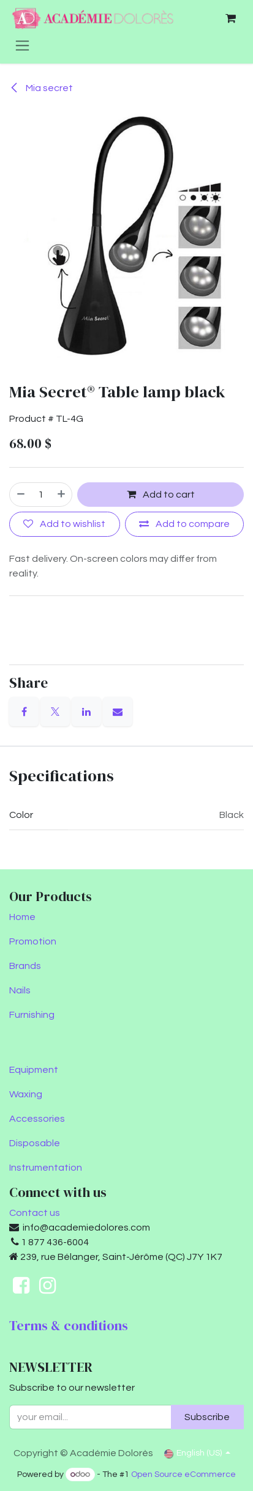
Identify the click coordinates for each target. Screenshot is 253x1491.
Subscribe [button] (207, 1417)
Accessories (37, 1119)
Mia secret (41, 88)
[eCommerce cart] (230, 18)
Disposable (34, 1143)
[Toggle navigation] (22, 45)
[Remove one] (20, 494)
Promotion (32, 941)
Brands (25, 966)
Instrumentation (45, 1168)
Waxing (25, 1094)
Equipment (33, 1070)
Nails (20, 990)
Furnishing (32, 1015)
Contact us (34, 1213)
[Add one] (61, 494)
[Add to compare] (184, 524)
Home (22, 917)
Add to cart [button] (161, 494)
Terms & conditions (68, 1326)
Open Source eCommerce (183, 1474)
